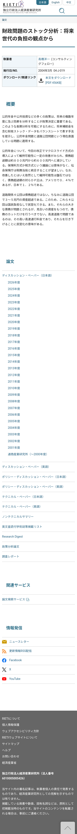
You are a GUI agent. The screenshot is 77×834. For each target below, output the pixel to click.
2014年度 (14, 361)
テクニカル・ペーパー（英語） (22, 506)
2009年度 (14, 394)
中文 (68, 2)
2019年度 (14, 328)
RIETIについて (11, 718)
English (56, 2)
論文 (4, 19)
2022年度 (14, 309)
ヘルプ (6, 750)
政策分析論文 (10, 546)
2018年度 (14, 335)
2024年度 (14, 295)
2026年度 (14, 282)
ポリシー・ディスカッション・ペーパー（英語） (33, 486)
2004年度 (14, 427)
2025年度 (14, 289)
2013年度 (14, 368)
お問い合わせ (10, 756)
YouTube (14, 678)
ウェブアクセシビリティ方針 (20, 731)
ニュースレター (19, 641)
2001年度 (14, 447)
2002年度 (14, 441)
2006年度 (14, 414)
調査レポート (10, 556)
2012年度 (14, 375)
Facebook (15, 660)
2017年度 (14, 342)
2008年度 (14, 401)
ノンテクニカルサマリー (18, 516)
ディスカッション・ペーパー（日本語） (28, 275)
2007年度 (14, 408)
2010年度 (14, 388)
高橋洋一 (44, 59)
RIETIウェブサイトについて (19, 737)
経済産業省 (9, 762)
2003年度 (14, 434)
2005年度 (14, 421)
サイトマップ (10, 744)
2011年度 (14, 381)
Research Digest (12, 536)
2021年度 (14, 315)
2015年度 (14, 355)
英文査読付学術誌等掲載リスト (22, 526)
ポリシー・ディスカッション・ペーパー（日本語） (35, 476)
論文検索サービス (15, 599)
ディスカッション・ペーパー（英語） (26, 466)
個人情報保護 (10, 724)
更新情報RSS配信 (20, 651)
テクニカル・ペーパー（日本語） (23, 496)
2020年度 (14, 322)
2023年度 (14, 302)
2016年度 (14, 348)
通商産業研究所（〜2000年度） (28, 454)
